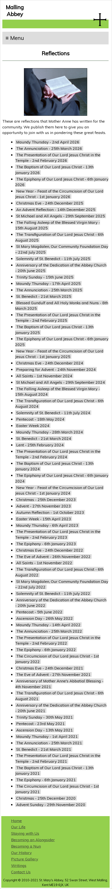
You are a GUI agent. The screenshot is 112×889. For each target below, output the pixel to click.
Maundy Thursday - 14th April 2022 (48, 624)
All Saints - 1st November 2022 (44, 562)
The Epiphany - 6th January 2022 (46, 649)
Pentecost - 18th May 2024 (40, 419)
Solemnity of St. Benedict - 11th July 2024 (53, 412)
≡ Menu (15, 38)
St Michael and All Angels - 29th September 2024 (60, 382)
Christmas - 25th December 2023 (46, 499)
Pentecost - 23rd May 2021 (40, 723)
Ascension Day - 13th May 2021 (44, 730)
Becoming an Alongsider (33, 839)
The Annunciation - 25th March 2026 (49, 148)
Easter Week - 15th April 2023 (43, 518)
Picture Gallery (24, 859)
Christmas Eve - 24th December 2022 (49, 550)
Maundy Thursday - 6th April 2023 (47, 525)
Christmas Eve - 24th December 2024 (49, 363)
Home (16, 820)
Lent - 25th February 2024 (40, 444)
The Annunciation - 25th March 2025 (49, 289)
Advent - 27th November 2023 (43, 506)
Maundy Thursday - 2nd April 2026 (47, 142)
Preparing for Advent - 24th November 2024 (56, 369)
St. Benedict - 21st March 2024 (43, 438)
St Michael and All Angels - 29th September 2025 (60, 216)
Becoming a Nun (26, 846)
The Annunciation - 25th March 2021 (49, 742)
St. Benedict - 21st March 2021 (43, 749)
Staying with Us (25, 833)
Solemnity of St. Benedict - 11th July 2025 (53, 258)
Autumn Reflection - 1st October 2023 (50, 512)
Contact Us (21, 871)
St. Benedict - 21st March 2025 (43, 296)
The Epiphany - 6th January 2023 (46, 543)
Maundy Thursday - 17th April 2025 (48, 283)
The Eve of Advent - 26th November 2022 (53, 556)
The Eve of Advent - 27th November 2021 (53, 674)
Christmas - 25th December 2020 (46, 798)
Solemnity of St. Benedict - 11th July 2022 (53, 593)
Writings (18, 865)
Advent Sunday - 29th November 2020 (50, 804)
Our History (21, 852)
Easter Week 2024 (32, 425)
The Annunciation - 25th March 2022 (49, 631)
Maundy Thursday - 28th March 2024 (49, 432)
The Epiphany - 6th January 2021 (46, 779)
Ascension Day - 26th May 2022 (44, 618)
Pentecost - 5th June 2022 (39, 611)
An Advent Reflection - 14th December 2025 (55, 209)
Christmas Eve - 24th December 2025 (49, 203)
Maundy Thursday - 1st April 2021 (47, 736)
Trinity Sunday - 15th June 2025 (44, 277)
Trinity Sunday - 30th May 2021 (44, 717)
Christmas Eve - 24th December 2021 (49, 668)
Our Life (18, 826)
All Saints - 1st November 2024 (44, 375)
